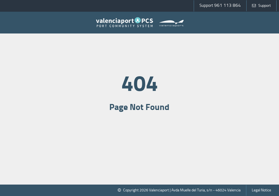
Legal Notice (261, 190)
